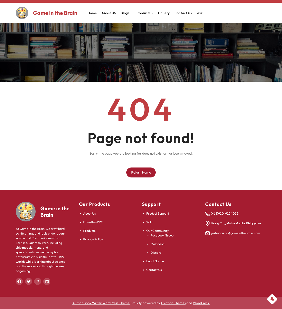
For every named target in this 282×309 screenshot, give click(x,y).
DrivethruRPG (93, 222)
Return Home (141, 172)
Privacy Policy (93, 239)
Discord (156, 252)
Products (89, 231)
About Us (89, 213)
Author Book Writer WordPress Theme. (101, 303)
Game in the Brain (55, 12)
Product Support (157, 213)
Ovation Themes (173, 303)
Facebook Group (162, 235)
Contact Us (154, 270)
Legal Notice (155, 261)
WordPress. (201, 303)
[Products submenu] (152, 13)
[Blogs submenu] (131, 13)
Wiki (149, 222)
